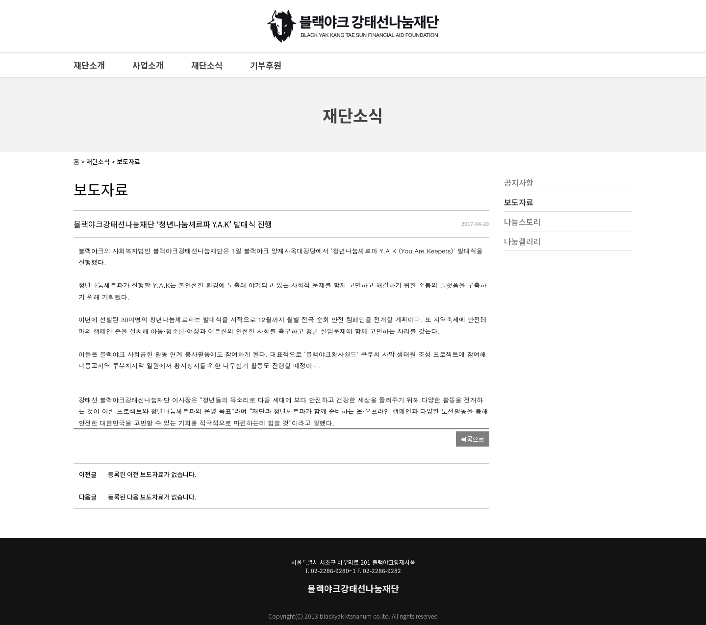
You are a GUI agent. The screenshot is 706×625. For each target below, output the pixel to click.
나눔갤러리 (522, 241)
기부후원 (265, 65)
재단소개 (89, 65)
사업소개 (148, 65)
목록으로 (472, 439)
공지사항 (518, 182)
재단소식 (207, 65)
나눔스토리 (522, 221)
